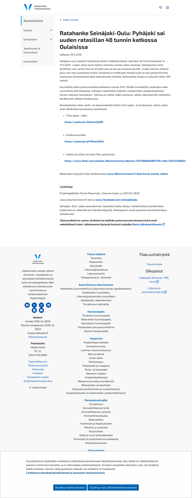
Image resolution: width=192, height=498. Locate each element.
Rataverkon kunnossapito (96, 319)
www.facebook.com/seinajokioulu (116, 199)
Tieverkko (96, 257)
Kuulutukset (30, 61)
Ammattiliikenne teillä (96, 407)
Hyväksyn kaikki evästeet (70, 487)
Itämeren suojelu (96, 373)
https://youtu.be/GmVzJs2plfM (84, 121)
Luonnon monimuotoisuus (96, 350)
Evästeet (38, 373)
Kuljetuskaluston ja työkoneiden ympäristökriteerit (96, 392)
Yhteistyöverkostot (96, 442)
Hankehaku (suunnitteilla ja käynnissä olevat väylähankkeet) (96, 288)
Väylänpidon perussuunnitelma (96, 327)
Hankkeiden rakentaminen (96, 300)
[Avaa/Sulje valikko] (167, 7)
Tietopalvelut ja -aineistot (96, 277)
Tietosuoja (38, 369)
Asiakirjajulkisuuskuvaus (37, 380)
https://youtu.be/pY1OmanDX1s (84, 141)
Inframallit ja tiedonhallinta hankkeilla (96, 439)
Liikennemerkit (96, 273)
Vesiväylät (96, 265)
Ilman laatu (96, 357)
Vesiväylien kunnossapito (96, 323)
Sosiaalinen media (38, 376)
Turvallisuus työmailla (96, 304)
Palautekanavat (38, 336)
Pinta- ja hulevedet (96, 369)
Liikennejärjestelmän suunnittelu (96, 296)
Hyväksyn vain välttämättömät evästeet (113, 487)
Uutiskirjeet (30, 39)
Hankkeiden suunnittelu (96, 292)
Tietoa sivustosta (38, 365)
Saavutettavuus (38, 361)
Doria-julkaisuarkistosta (148, 224)
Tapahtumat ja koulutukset (31, 50)
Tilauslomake (154, 264)
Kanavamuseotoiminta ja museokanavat (96, 388)
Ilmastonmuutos (96, 346)
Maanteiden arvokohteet (96, 385)
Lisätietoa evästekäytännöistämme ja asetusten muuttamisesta (65, 472)
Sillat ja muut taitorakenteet (96, 435)
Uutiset (27, 30)
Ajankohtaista (33, 21)
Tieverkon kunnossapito (96, 315)
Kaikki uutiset (71, 19)
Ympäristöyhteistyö (96, 377)
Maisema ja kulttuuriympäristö (96, 381)
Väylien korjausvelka (96, 330)
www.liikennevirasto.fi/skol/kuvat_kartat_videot (137, 173)
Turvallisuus (96, 404)
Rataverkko (96, 261)
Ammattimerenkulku (96, 415)
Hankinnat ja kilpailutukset (96, 423)
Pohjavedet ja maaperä (96, 365)
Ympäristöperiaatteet (96, 342)
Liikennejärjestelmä (96, 269)
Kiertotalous (96, 361)
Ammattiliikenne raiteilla (96, 411)
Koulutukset (96, 431)
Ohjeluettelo (96, 419)
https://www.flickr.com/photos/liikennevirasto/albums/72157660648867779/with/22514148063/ (125, 160)
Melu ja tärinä (96, 353)
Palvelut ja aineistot (96, 427)
